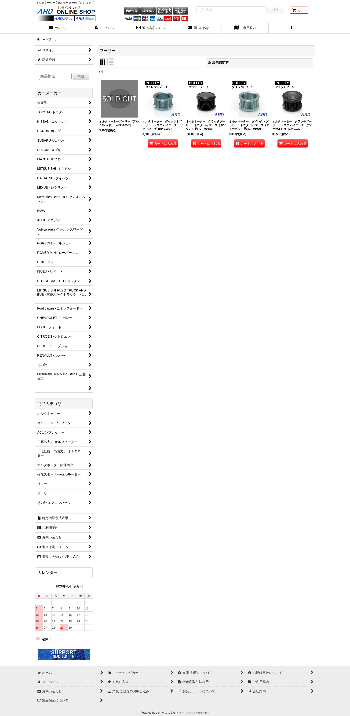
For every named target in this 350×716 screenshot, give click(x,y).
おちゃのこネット (167, 712)
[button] (292, 28)
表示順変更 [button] (218, 63)
